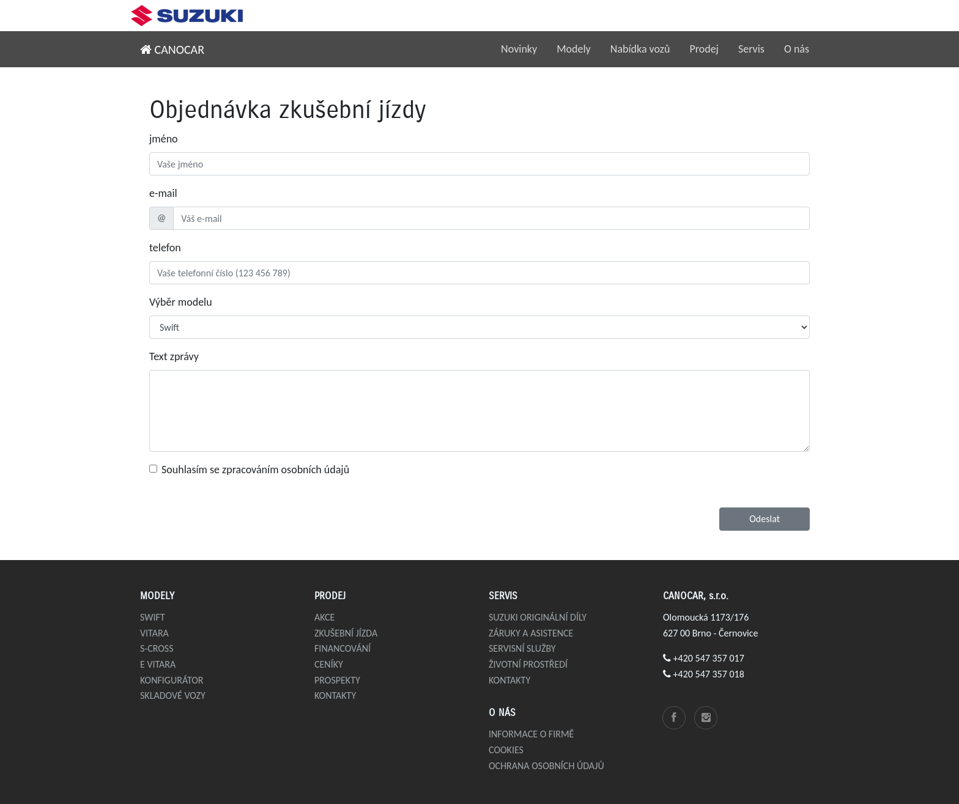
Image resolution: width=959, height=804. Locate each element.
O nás (796, 49)
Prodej (704, 49)
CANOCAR (172, 49)
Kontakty (335, 695)
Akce (324, 617)
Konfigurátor (172, 680)
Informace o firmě (531, 734)
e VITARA (158, 664)
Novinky (519, 49)
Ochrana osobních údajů (546, 766)
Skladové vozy (173, 695)
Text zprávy (174, 356)
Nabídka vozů (640, 49)
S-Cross (157, 648)
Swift (152, 617)
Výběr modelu (180, 302)
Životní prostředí (528, 664)
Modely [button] (574, 49)
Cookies (506, 750)
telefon (165, 247)
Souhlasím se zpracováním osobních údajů (255, 469)
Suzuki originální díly (538, 617)
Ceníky (328, 664)
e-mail (163, 193)
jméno (163, 139)
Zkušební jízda (345, 633)
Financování (342, 648)
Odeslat (764, 519)
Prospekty (337, 680)
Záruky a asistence (531, 633)
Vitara (154, 633)
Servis (751, 49)
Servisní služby (522, 648)
